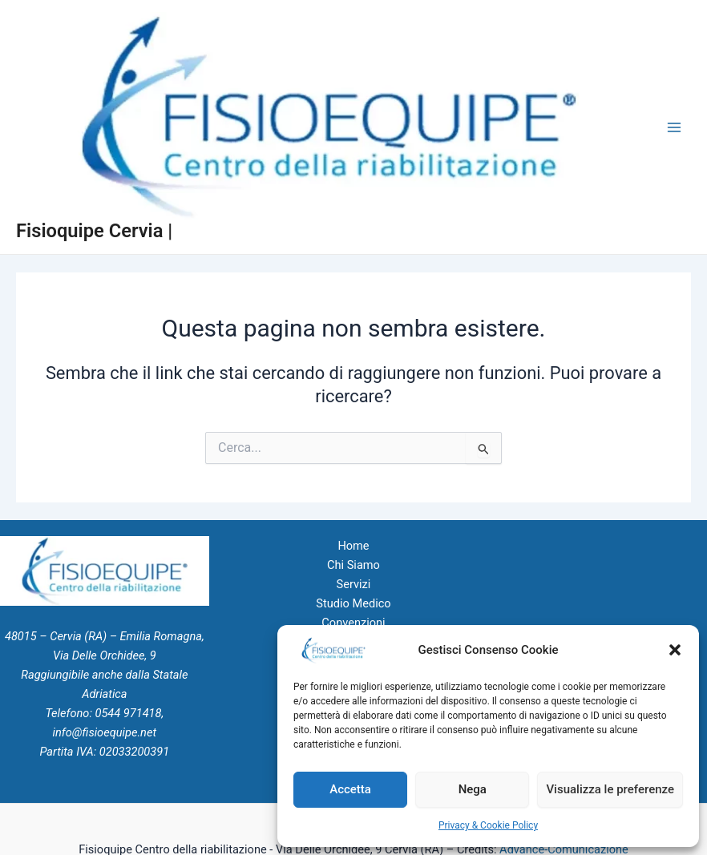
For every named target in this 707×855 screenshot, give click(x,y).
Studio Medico (353, 603)
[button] (675, 650)
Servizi (354, 584)
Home (353, 545)
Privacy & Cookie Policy (488, 825)
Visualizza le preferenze (610, 789)
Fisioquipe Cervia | (94, 231)
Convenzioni (353, 622)
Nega (473, 789)
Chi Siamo (353, 565)
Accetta (350, 789)
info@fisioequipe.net (104, 732)
